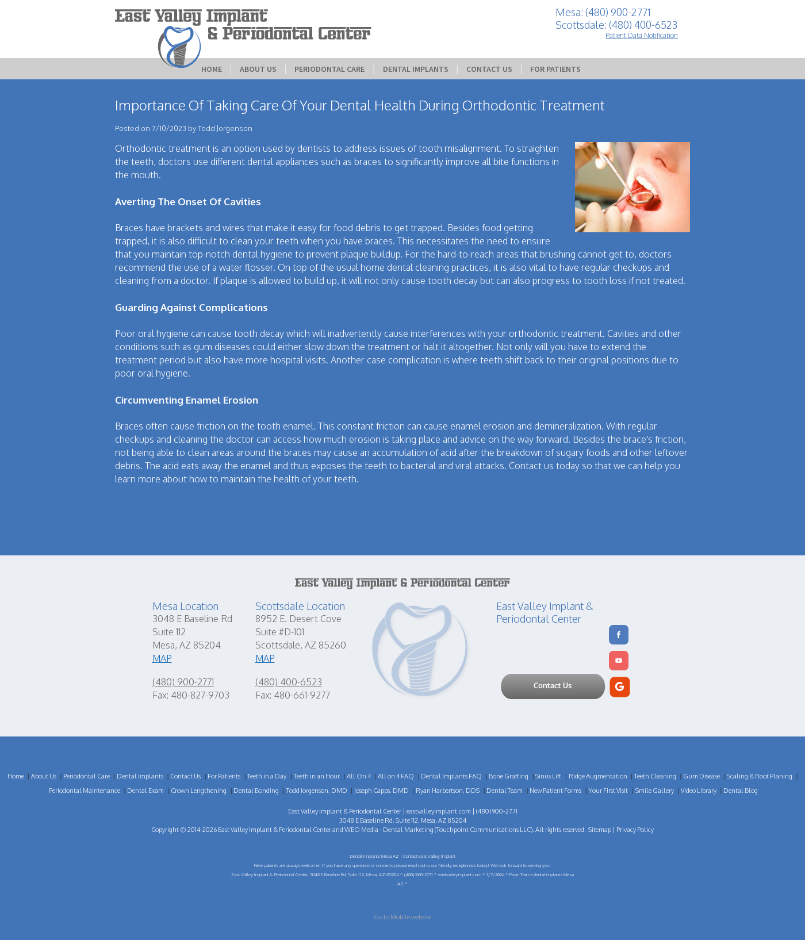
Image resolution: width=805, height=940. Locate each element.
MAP (162, 658)
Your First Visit (608, 790)
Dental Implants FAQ (451, 776)
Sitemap (599, 830)
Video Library (698, 790)
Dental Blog (740, 790)
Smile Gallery (654, 790)
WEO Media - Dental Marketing (389, 830)
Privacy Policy (635, 830)
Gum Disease (701, 776)
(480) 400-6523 (288, 682)
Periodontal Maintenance (84, 790)
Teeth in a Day (266, 776)
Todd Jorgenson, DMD (316, 790)
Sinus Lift (548, 776)
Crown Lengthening (199, 790)
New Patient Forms (555, 790)
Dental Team (504, 790)
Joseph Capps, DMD (381, 790)
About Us (258, 69)
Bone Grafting (508, 776)
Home (211, 69)
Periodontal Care (329, 69)
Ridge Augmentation (598, 776)
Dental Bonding (256, 790)
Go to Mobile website (402, 917)
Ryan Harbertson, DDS (448, 790)
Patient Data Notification (641, 35)
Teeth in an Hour (317, 776)
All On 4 (359, 776)
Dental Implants (415, 69)
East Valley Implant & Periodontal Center (274, 830)
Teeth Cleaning (655, 776)
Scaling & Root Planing (759, 776)
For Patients (555, 69)
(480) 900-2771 (183, 682)
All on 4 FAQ (396, 776)
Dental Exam (145, 790)
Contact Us (489, 69)
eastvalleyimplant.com (439, 811)
